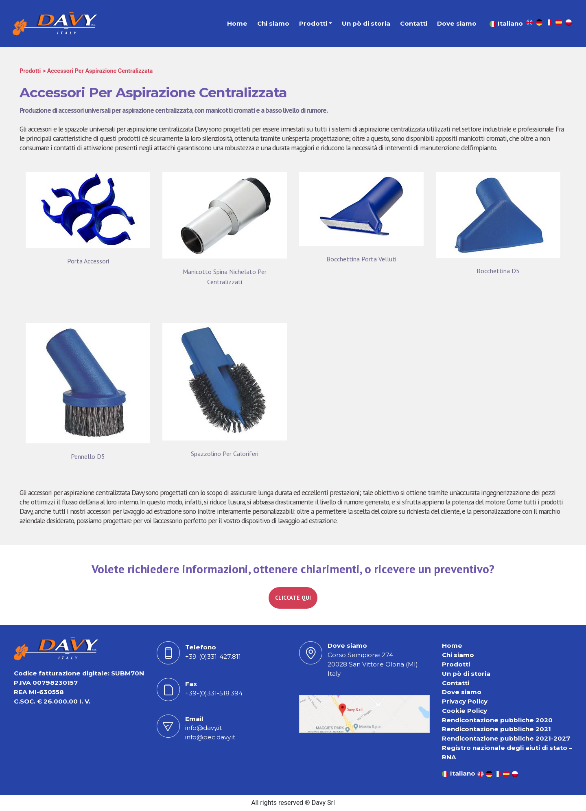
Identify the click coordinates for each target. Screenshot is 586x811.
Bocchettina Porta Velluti (361, 259)
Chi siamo (273, 23)
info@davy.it (203, 728)
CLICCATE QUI (293, 597)
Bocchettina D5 (498, 271)
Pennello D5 (88, 456)
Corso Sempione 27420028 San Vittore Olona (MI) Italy (373, 664)
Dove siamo (457, 23)
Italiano (506, 23)
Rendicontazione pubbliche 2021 (496, 729)
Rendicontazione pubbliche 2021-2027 (506, 738)
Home (237, 23)
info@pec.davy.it (210, 737)
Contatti (413, 23)
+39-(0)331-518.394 (214, 693)
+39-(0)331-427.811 (213, 656)
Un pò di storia (366, 23)
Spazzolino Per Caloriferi (224, 453)
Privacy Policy (465, 701)
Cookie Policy (464, 711)
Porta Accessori (88, 261)
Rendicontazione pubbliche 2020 (497, 720)
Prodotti (313, 23)
